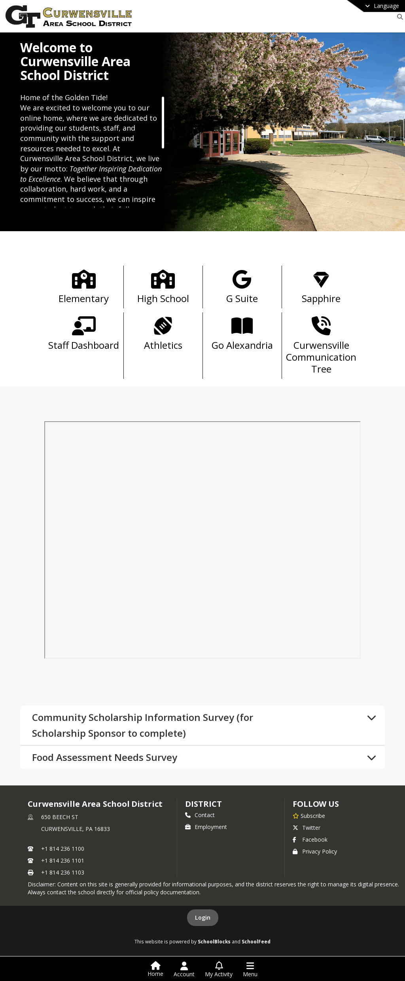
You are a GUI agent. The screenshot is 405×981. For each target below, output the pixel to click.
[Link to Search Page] (398, 17)
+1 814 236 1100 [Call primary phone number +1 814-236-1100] (62, 848)
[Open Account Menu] (184, 969)
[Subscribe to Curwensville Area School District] (309, 815)
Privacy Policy (315, 851)
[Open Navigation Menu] (250, 969)
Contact (200, 815)
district (203, 803)
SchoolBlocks (214, 941)
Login (202, 917)
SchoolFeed (256, 941)
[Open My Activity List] (219, 969)
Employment (206, 827)
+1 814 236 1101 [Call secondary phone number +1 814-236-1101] (62, 860)
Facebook (310, 839)
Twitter (306, 827)
